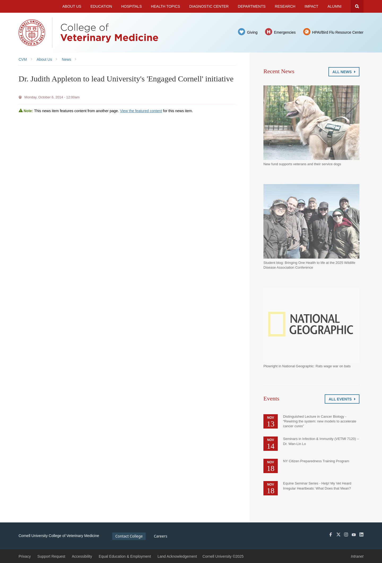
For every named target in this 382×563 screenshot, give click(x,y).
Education (101, 6)
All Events (342, 399)
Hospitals (131, 6)
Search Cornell (357, 6)
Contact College (129, 536)
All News (343, 72)
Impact (311, 6)
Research (285, 6)
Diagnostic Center (209, 6)
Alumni (335, 6)
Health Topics (165, 6)
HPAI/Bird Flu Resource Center (337, 32)
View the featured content (141, 111)
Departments (252, 6)
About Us (71, 6)
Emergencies (285, 32)
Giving (252, 32)
